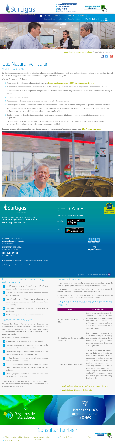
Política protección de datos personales (17, 261)
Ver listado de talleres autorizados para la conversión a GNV (86, 383)
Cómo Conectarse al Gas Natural (17, 433)
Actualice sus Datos (12, 437)
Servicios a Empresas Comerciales (78, 49)
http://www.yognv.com (91, 126)
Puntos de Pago (66, 433)
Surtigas (48, 12)
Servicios (57, 12)
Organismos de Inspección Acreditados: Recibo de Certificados (26, 257)
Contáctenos (80, 12)
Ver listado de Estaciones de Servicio (77, 387)
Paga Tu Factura (74, 15)
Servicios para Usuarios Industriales (40, 434)
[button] (102, 52)
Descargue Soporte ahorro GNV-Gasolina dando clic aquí (71, 80)
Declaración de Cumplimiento (55, 15)
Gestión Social (68, 12)
